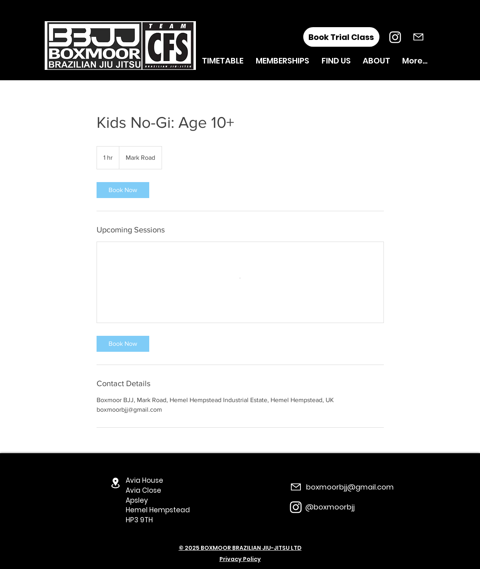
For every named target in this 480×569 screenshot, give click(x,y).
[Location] (116, 483)
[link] (123, 190)
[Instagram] (395, 37)
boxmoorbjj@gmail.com (350, 487)
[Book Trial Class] (341, 37)
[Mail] (418, 37)
